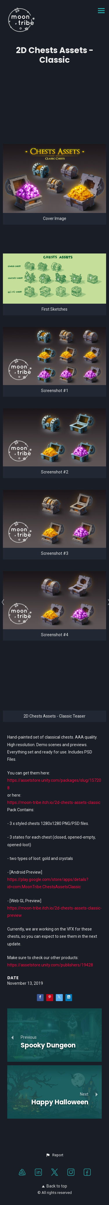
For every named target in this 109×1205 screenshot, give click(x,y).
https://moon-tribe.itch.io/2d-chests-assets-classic (53, 802)
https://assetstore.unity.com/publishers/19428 (50, 965)
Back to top (54, 1186)
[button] (54, 1155)
